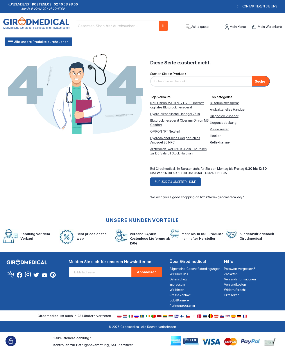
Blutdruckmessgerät (224, 103)
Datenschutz (179, 279)
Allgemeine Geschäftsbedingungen (195, 269)
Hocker (215, 136)
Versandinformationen (240, 279)
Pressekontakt (180, 295)
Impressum (177, 284)
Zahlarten (231, 274)
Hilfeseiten (231, 295)
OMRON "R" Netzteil (165, 131)
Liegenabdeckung (223, 122)
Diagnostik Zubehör (224, 116)
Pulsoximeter (219, 129)
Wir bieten (177, 290)
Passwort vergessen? (239, 269)
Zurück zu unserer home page (175, 183)
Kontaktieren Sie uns (259, 6)
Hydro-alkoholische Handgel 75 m (175, 114)
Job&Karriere (179, 300)
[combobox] (122, 26)
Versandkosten (235, 284)
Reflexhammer (220, 142)
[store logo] (37, 27)
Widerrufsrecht (235, 290)
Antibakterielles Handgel (227, 109)
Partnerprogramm (182, 305)
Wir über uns (179, 274)
